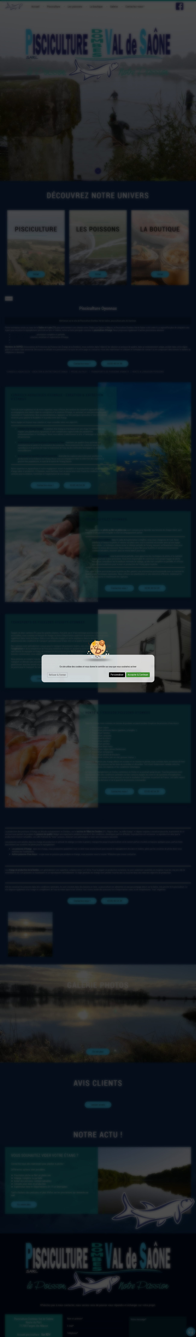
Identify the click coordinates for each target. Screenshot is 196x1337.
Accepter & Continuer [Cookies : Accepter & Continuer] (138, 674)
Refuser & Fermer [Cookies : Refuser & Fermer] (57, 674)
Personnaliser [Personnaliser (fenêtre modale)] (117, 674)
